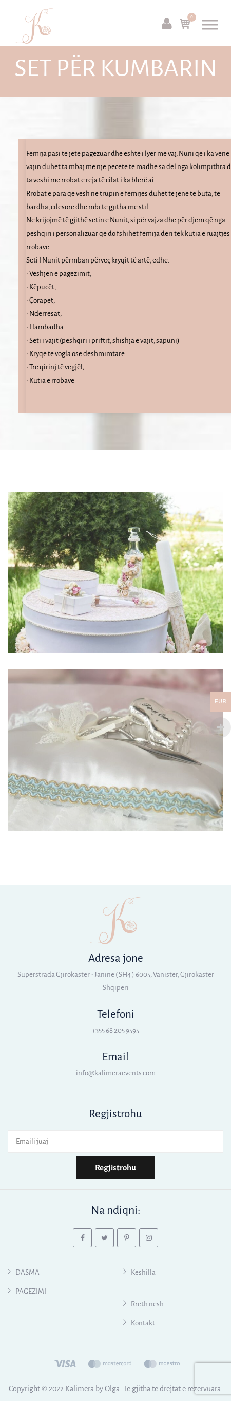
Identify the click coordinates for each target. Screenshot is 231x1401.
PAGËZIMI (30, 1291)
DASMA (27, 1272)
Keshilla (143, 1272)
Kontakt (143, 1323)
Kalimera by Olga (92, 1389)
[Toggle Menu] (210, 24)
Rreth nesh (147, 1304)
